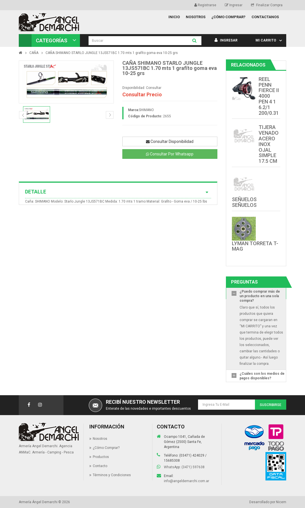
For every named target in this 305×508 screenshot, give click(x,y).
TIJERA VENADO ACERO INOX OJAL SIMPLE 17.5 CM (269, 144)
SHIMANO (146, 110)
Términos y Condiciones (112, 475)
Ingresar (233, 5)
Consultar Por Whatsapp (169, 154)
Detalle (118, 192)
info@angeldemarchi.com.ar (186, 481)
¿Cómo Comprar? (106, 448)
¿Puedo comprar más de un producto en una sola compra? (260, 296)
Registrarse (205, 5)
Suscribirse (270, 405)
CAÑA (33, 53)
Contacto (100, 466)
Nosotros (100, 439)
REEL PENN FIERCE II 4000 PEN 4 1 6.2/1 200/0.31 (269, 96)
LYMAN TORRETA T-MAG (255, 246)
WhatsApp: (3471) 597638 (184, 467)
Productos (101, 457)
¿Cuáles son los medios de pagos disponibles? (262, 376)
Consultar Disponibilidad (169, 141)
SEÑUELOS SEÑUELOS (244, 202)
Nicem (281, 502)
